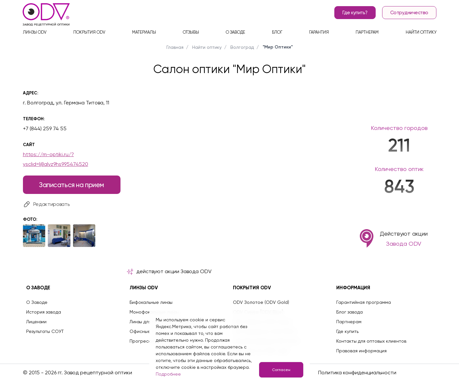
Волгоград (242, 47)
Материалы (144, 32)
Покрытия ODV (89, 32)
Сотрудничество (409, 13)
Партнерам (367, 32)
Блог (277, 32)
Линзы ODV (35, 32)
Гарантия (319, 32)
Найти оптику (421, 32)
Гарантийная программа (363, 302)
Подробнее (168, 374)
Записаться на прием (71, 185)
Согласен (281, 370)
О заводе (235, 32)
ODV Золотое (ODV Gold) (261, 302)
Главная (174, 47)
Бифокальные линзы (151, 302)
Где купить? (355, 13)
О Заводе (36, 302)
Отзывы (191, 32)
